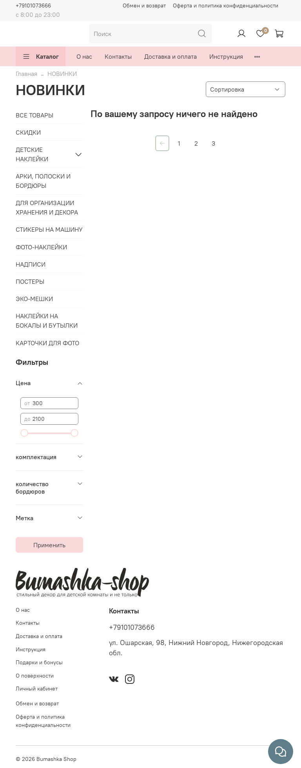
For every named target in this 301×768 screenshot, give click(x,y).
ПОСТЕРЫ (30, 281)
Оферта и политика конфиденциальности (225, 5)
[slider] (24, 433)
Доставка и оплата (170, 56)
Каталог (40, 56)
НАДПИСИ (30, 264)
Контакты (118, 56)
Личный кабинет (37, 688)
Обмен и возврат (144, 5)
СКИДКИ (28, 132)
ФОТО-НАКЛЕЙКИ (41, 247)
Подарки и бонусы (39, 662)
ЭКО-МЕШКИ (34, 299)
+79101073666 (33, 5)
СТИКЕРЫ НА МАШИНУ (49, 229)
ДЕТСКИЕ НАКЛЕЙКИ (32, 154)
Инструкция (226, 56)
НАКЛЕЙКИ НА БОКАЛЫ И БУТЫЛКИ (47, 320)
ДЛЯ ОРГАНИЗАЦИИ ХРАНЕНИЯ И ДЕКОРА (47, 207)
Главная (26, 74)
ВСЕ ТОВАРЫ (34, 115)
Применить (49, 545)
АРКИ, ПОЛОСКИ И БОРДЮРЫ (43, 180)
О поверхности (35, 675)
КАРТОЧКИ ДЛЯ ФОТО (47, 343)
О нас (84, 56)
